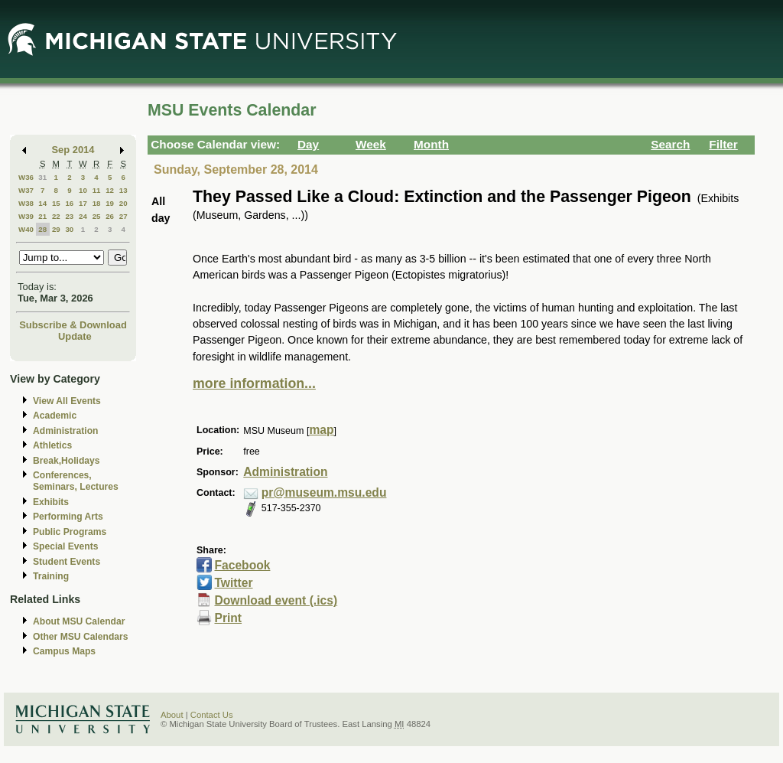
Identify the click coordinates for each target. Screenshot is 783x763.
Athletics (52, 445)
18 (97, 203)
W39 (26, 216)
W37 (26, 190)
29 (56, 229)
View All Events (67, 401)
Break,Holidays (66, 460)
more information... (254, 383)
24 (83, 216)
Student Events (66, 561)
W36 (26, 177)
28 (42, 229)
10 (83, 190)
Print (228, 617)
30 (69, 229)
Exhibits (51, 502)
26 (110, 216)
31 (42, 177)
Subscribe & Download (73, 325)
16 (69, 203)
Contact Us (211, 714)
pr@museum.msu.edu (324, 492)
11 (97, 190)
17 (83, 203)
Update (75, 336)
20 (123, 203)
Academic (54, 415)
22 (56, 216)
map (321, 429)
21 (42, 216)
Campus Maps (64, 651)
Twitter (233, 582)
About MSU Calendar (79, 621)
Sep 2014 (73, 149)
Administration (65, 431)
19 (110, 203)
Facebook (242, 565)
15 (56, 203)
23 (69, 216)
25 (97, 216)
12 (110, 190)
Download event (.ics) (275, 600)
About (172, 714)
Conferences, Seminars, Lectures (76, 481)
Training (51, 576)
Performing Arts (68, 516)
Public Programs (69, 532)
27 (123, 216)
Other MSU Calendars (80, 636)
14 (42, 203)
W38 (26, 203)
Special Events (65, 546)
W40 (26, 229)
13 (123, 190)
